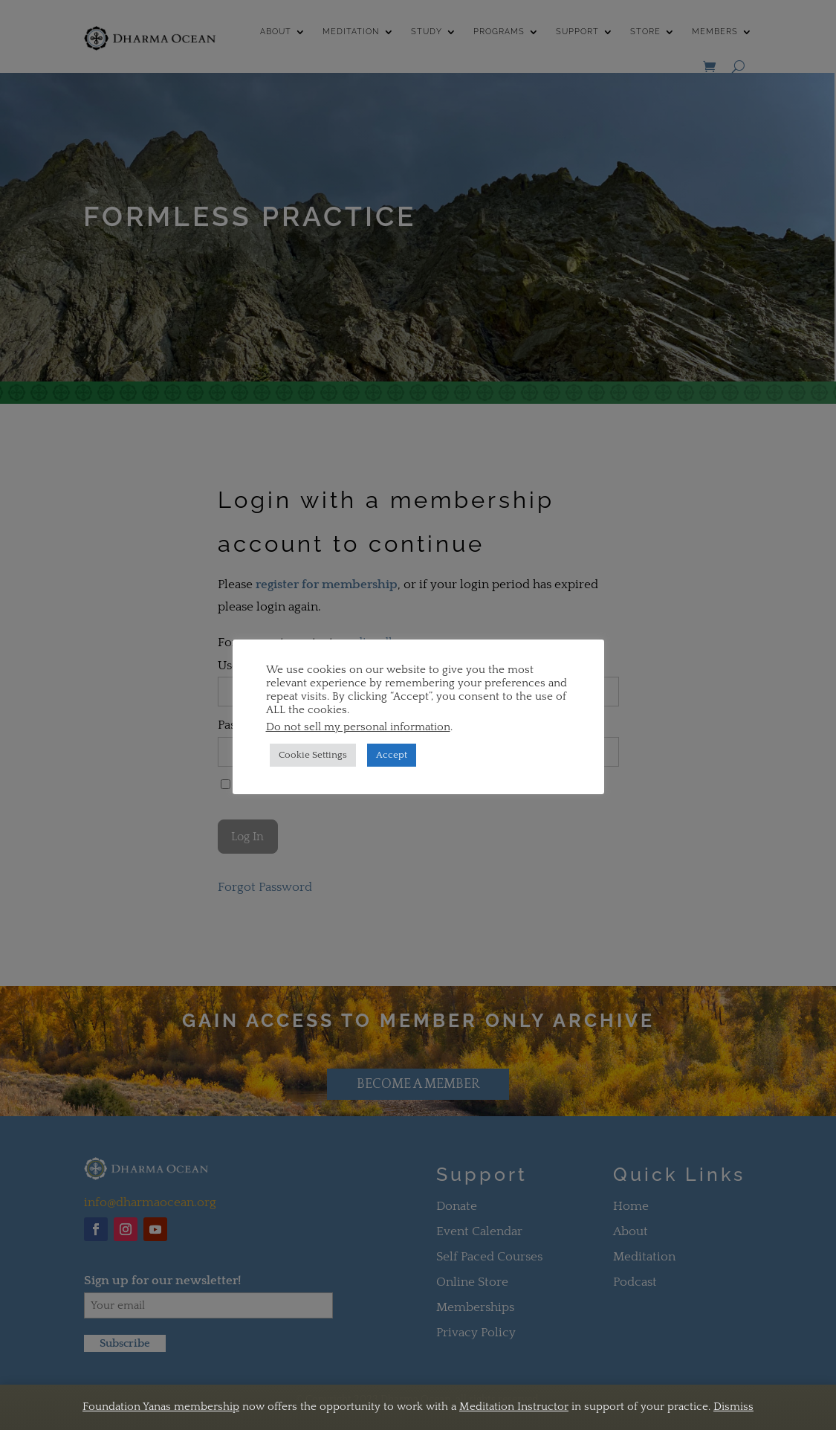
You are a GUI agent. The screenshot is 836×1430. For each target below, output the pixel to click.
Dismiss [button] (733, 1406)
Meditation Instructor (513, 1406)
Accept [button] (391, 755)
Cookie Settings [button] (313, 755)
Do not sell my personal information (358, 727)
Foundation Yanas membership (160, 1406)
